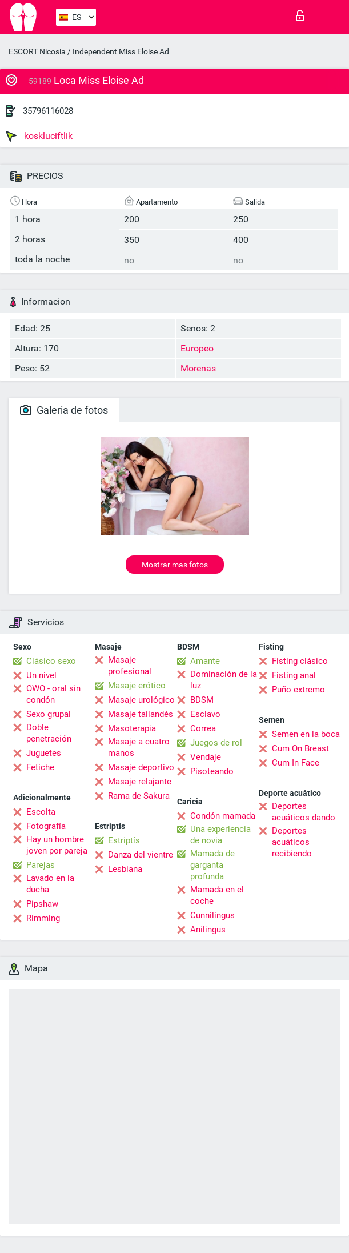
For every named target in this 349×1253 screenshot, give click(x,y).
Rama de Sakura (139, 796)
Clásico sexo (51, 661)
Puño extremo (298, 689)
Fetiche (40, 767)
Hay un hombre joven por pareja (56, 845)
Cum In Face (295, 763)
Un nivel (41, 675)
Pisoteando (212, 771)
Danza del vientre (140, 855)
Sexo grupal (48, 714)
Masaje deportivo (141, 767)
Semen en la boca (306, 734)
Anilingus (208, 929)
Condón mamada (222, 816)
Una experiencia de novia (220, 835)
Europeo (197, 348)
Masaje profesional (129, 665)
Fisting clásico (300, 661)
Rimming (43, 918)
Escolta (40, 812)
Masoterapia (132, 728)
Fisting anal (294, 675)
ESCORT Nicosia (37, 51)
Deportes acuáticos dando (303, 812)
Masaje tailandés (140, 714)
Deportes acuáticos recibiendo (292, 842)
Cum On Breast (300, 748)
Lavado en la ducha (50, 884)
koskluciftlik (39, 136)
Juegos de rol (216, 743)
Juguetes (43, 753)
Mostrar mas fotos (175, 564)
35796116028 (48, 111)
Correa (203, 728)
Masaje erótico (137, 685)
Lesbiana (125, 869)
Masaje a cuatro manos (139, 747)
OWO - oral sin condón (53, 694)
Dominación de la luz (223, 680)
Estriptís (124, 840)
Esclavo (205, 714)
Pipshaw (42, 904)
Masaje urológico (141, 700)
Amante (205, 661)
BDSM (202, 700)
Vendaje (205, 757)
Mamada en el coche (217, 895)
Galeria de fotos (64, 410)
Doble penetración (48, 733)
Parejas (40, 865)
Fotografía (46, 826)
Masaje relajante (139, 781)
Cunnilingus (212, 915)
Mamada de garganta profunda (212, 865)
